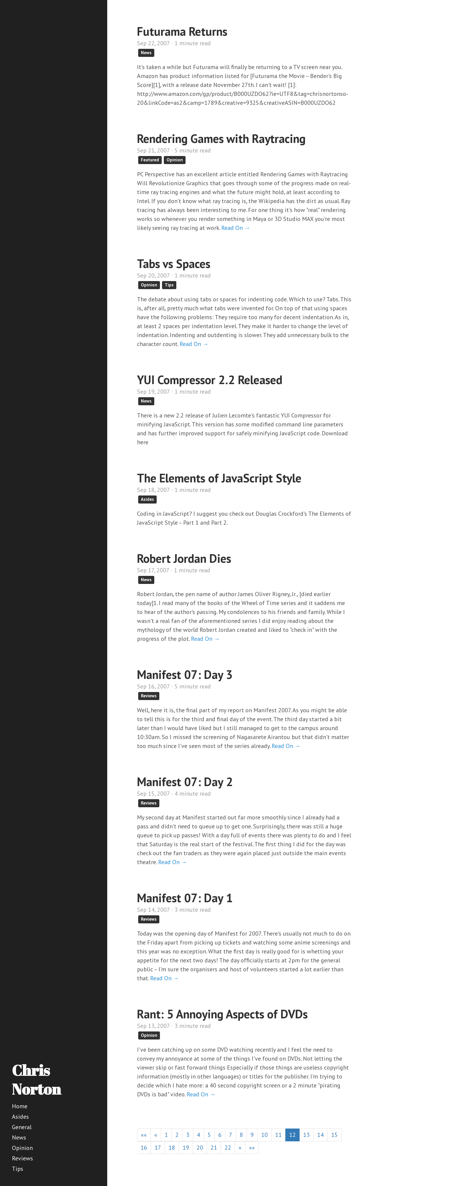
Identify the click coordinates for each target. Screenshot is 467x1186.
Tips (17, 1169)
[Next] (240, 1147)
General (22, 1127)
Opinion (22, 1148)
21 (214, 1147)
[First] (144, 1135)
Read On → (235, 228)
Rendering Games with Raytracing (221, 138)
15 (334, 1135)
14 (320, 1135)
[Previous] (155, 1135)
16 (144, 1147)
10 (264, 1135)
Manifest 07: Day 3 (185, 674)
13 (306, 1135)
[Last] (252, 1147)
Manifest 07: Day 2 (185, 781)
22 (228, 1147)
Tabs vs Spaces (173, 263)
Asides (20, 1116)
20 (200, 1147)
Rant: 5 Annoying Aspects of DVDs (222, 1014)
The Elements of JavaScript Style (219, 478)
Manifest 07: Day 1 (185, 898)
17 (158, 1147)
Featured (150, 160)
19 (186, 1147)
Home (19, 1106)
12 (292, 1135)
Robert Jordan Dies (184, 558)
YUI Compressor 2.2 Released (209, 379)
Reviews (22, 1158)
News (19, 1137)
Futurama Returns (182, 31)
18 (172, 1147)
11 (278, 1135)
